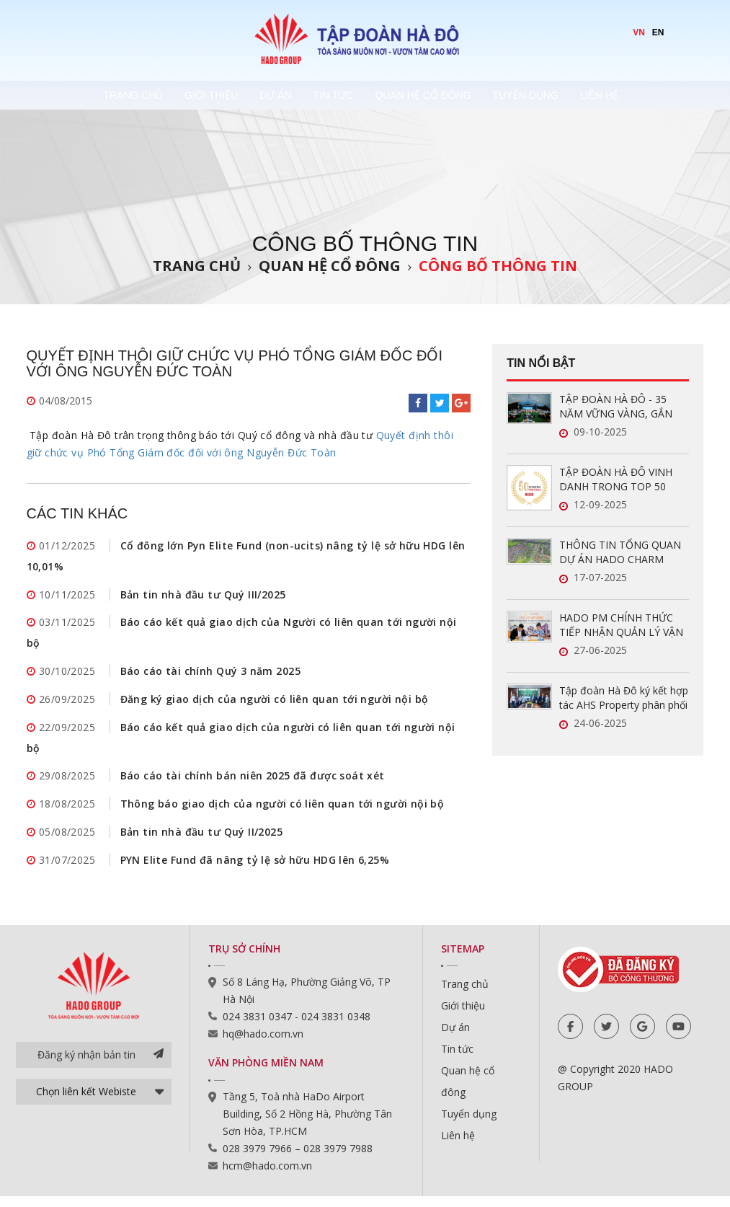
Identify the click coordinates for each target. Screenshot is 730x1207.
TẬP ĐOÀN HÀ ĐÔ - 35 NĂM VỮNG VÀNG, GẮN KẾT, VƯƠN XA (615, 406)
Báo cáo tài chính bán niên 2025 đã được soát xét (252, 784)
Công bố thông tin (498, 265)
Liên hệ (668, 95)
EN (658, 32)
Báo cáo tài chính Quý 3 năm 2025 (210, 676)
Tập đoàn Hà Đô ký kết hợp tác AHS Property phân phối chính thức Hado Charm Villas (623, 698)
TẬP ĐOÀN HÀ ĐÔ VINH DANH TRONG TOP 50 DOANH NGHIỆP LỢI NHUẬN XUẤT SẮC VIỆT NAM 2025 (615, 479)
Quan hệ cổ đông (449, 95)
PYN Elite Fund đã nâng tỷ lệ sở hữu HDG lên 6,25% (255, 870)
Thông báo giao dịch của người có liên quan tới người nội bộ (282, 813)
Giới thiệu (172, 95)
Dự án (258, 95)
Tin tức (338, 95)
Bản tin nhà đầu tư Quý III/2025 (203, 597)
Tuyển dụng (573, 95)
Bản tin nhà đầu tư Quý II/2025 (201, 842)
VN (639, 32)
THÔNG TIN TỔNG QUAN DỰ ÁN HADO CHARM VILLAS (620, 552)
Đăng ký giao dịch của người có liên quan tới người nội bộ (274, 705)
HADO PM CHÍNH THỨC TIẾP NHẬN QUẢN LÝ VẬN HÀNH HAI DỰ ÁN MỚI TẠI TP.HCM (622, 625)
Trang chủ (72, 95)
